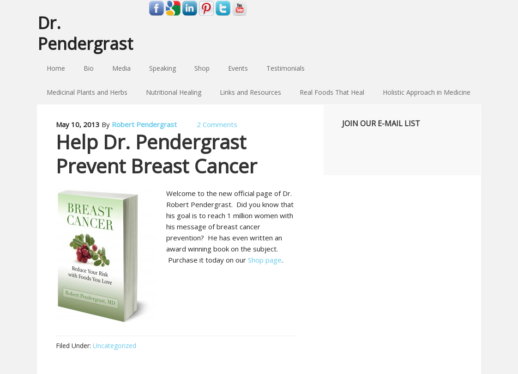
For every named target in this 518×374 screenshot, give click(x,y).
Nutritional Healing (173, 92)
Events (238, 68)
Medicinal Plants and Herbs (87, 92)
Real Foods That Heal (332, 92)
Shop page (265, 259)
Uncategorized (114, 345)
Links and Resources (250, 92)
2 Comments (217, 124)
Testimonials (285, 68)
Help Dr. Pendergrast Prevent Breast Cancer (156, 154)
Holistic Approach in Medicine (426, 92)
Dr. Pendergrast (85, 33)
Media (121, 68)
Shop (202, 68)
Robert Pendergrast (144, 124)
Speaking (162, 68)
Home (56, 68)
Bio (89, 68)
